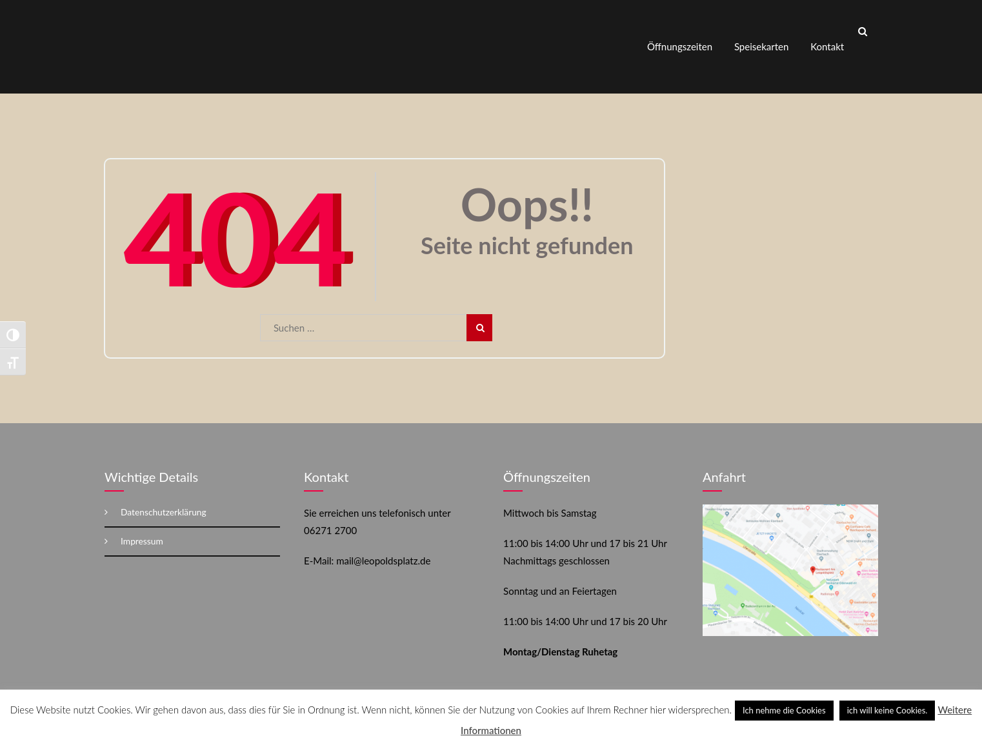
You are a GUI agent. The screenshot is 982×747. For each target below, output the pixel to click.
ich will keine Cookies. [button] (887, 710)
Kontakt (827, 40)
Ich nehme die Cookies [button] (784, 710)
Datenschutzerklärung (164, 500)
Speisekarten (761, 40)
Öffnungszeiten (679, 40)
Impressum (142, 529)
